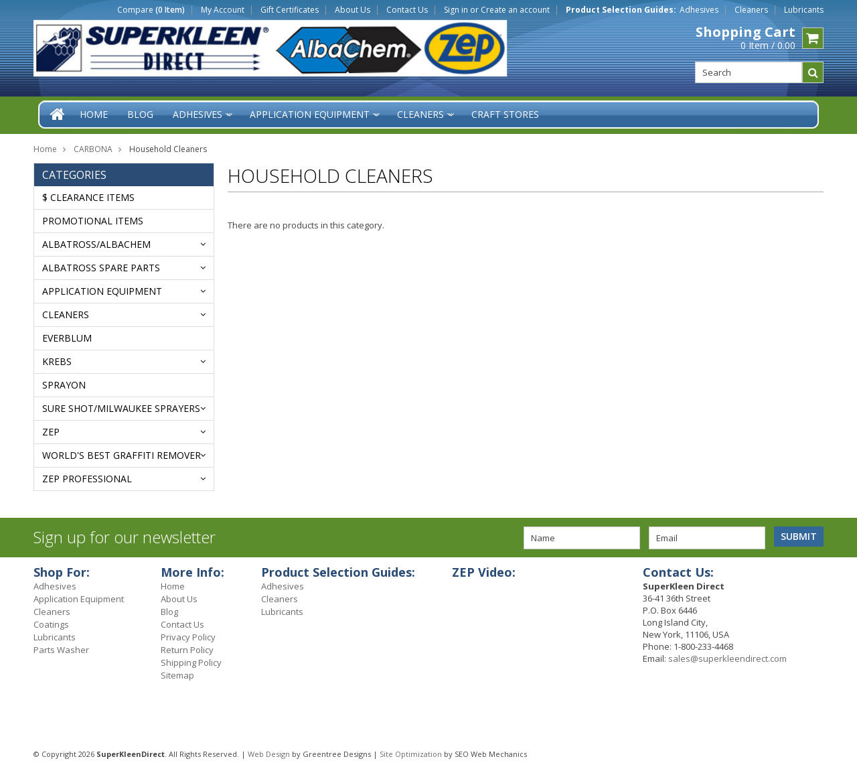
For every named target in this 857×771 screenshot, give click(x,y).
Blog (169, 612)
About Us (352, 10)
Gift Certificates (289, 10)
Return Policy (187, 650)
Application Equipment (102, 291)
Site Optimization (411, 754)
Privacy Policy (188, 637)
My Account (222, 10)
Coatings (51, 624)
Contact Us (407, 10)
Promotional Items (92, 220)
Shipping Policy (191, 662)
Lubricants (804, 10)
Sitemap (177, 675)
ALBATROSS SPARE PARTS (101, 267)
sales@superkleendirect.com (727, 658)
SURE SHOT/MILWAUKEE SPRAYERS (121, 408)
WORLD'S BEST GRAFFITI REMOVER (121, 455)
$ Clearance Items (88, 197)
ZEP (51, 431)
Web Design (269, 754)
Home (45, 149)
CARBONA (93, 149)
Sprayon (64, 384)
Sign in (456, 10)
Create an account (515, 10)
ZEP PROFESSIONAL (87, 478)
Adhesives (699, 10)
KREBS (57, 361)
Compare (151, 10)
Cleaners (751, 10)
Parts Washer (61, 650)
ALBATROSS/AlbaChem (96, 244)
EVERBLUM (67, 338)
